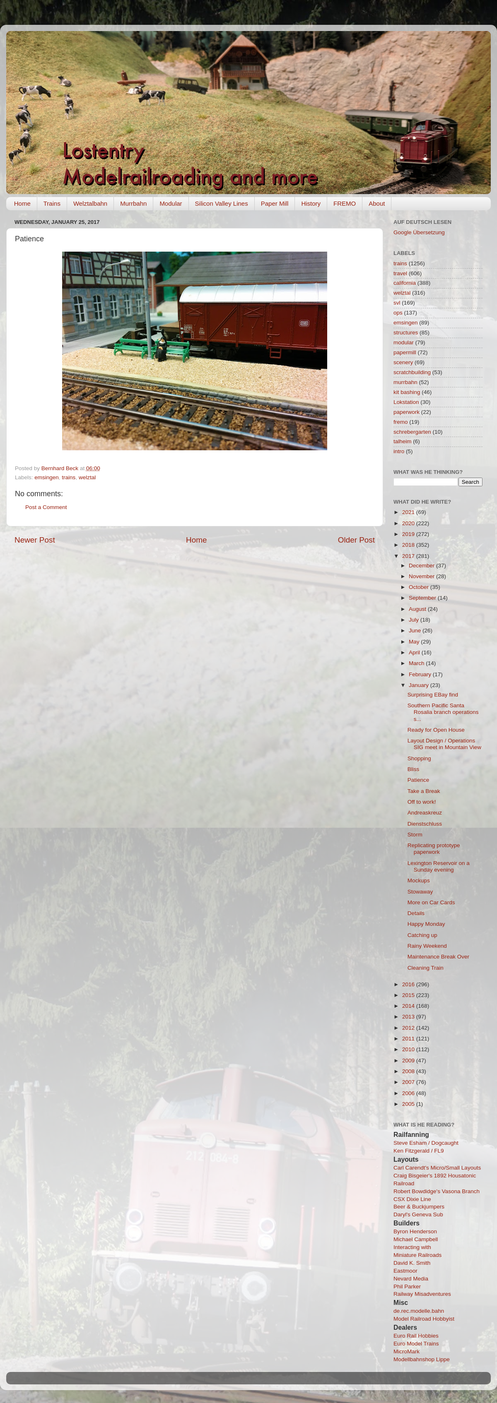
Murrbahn (133, 203)
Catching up (422, 935)
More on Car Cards (431, 902)
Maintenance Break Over (438, 957)
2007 (409, 1082)
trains (68, 477)
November (422, 576)
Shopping (419, 758)
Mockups (419, 880)
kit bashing (406, 392)
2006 (409, 1093)
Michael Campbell (415, 1239)
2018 (409, 545)
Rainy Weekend (427, 946)
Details (416, 913)
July (414, 620)
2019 (409, 534)
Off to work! (422, 802)
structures (405, 332)
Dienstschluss (425, 824)
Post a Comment (46, 507)
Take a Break (424, 791)
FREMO (344, 203)
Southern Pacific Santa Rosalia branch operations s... (443, 712)
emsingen (46, 477)
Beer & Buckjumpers (418, 1207)
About (377, 203)
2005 (409, 1104)
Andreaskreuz (425, 813)
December (422, 565)
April (415, 652)
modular (403, 342)
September (423, 598)
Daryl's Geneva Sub (418, 1214)
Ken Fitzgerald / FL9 (418, 1151)
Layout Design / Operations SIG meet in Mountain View (444, 744)
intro (398, 451)
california (404, 283)
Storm (415, 834)
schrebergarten (412, 432)
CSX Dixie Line (412, 1199)
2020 (409, 523)
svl (396, 303)
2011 (409, 1038)
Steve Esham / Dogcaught (425, 1143)
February (421, 674)
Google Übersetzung (419, 232)
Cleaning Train (426, 968)
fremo (400, 422)
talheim (402, 441)
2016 (409, 984)
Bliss (414, 769)
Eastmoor (405, 1271)
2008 (409, 1071)
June (415, 630)
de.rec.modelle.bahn (418, 1311)
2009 (409, 1060)
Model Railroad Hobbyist (423, 1319)
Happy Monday (426, 924)
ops (398, 313)
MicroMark (406, 1351)
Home (22, 203)
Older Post (356, 540)
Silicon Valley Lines (221, 203)
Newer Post (34, 540)
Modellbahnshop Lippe (421, 1359)
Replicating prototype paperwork (434, 848)
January (419, 685)
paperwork (406, 412)
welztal (87, 477)
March (417, 663)
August (418, 609)
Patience (418, 780)
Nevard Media (410, 1279)
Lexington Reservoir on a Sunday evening (439, 866)
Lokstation (406, 402)
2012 (409, 1028)
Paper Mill (275, 203)
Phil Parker (407, 1286)
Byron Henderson (415, 1231)
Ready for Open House (436, 730)
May (415, 642)
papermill (404, 352)
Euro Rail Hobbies (416, 1336)
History (311, 203)
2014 (409, 1006)
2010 (409, 1049)
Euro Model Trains (416, 1344)
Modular (170, 203)
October (419, 587)
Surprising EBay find (433, 695)
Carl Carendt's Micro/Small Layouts (437, 1168)
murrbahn (405, 382)
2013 (409, 1017)
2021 (409, 512)
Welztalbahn (90, 203)
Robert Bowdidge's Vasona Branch (436, 1191)
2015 (409, 995)
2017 (409, 556)
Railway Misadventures (422, 1294)
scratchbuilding (412, 372)
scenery (403, 362)
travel (400, 273)
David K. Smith (411, 1263)
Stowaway (420, 892)
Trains (51, 203)
